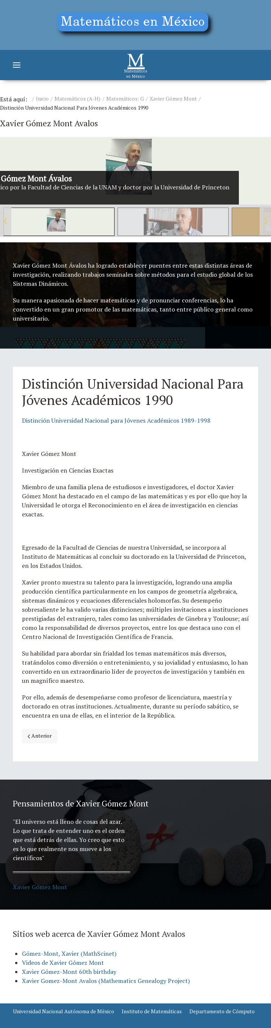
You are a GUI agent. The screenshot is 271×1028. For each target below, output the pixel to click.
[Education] (135, 25)
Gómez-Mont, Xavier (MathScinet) (69, 953)
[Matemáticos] (135, 65)
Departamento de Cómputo (222, 1011)
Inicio (42, 98)
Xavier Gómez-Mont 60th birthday (69, 972)
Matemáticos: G (125, 98)
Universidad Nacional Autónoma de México (63, 1011)
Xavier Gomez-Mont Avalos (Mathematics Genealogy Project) (106, 981)
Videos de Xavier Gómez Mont (63, 962)
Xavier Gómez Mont (173, 98)
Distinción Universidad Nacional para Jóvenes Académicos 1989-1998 (116, 420)
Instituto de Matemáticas (152, 1011)
